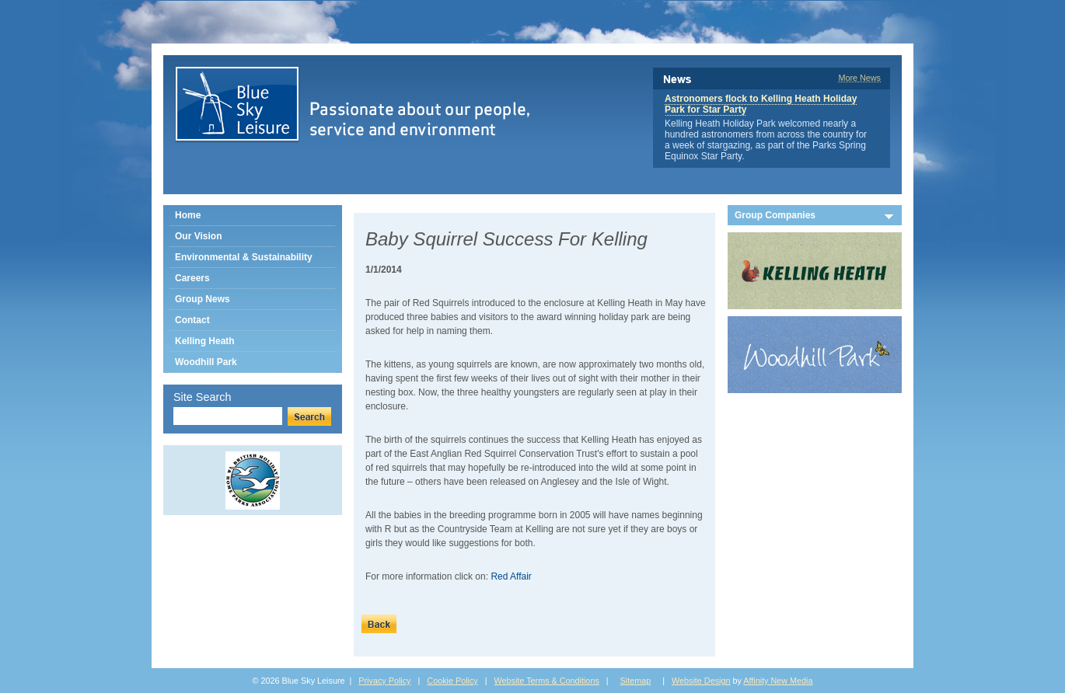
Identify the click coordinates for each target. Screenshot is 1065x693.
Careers (192, 278)
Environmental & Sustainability (244, 257)
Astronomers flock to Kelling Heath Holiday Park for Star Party (761, 104)
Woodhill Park (206, 362)
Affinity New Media (777, 680)
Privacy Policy (384, 680)
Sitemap (635, 680)
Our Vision (198, 236)
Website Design (701, 680)
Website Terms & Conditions (546, 680)
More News (859, 77)
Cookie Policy (452, 680)
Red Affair (511, 576)
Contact (192, 320)
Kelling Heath (205, 341)
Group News (202, 299)
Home (188, 215)
